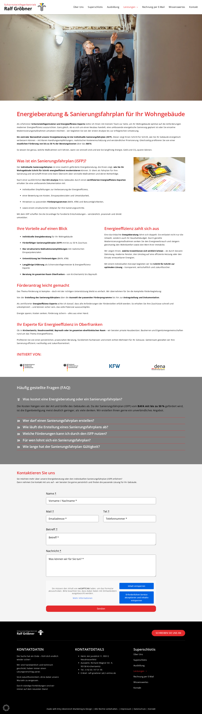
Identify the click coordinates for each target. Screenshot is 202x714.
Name (51, 493)
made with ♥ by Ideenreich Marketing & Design (69, 709)
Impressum (125, 709)
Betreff (52, 529)
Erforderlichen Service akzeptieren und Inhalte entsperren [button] (136, 597)
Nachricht (53, 551)
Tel (106, 511)
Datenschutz (140, 709)
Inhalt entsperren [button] (136, 586)
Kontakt (151, 709)
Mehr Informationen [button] (82, 598)
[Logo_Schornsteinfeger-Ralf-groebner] (25, 3)
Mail (50, 511)
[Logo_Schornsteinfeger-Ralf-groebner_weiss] (30, 630)
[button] (101, 399)
